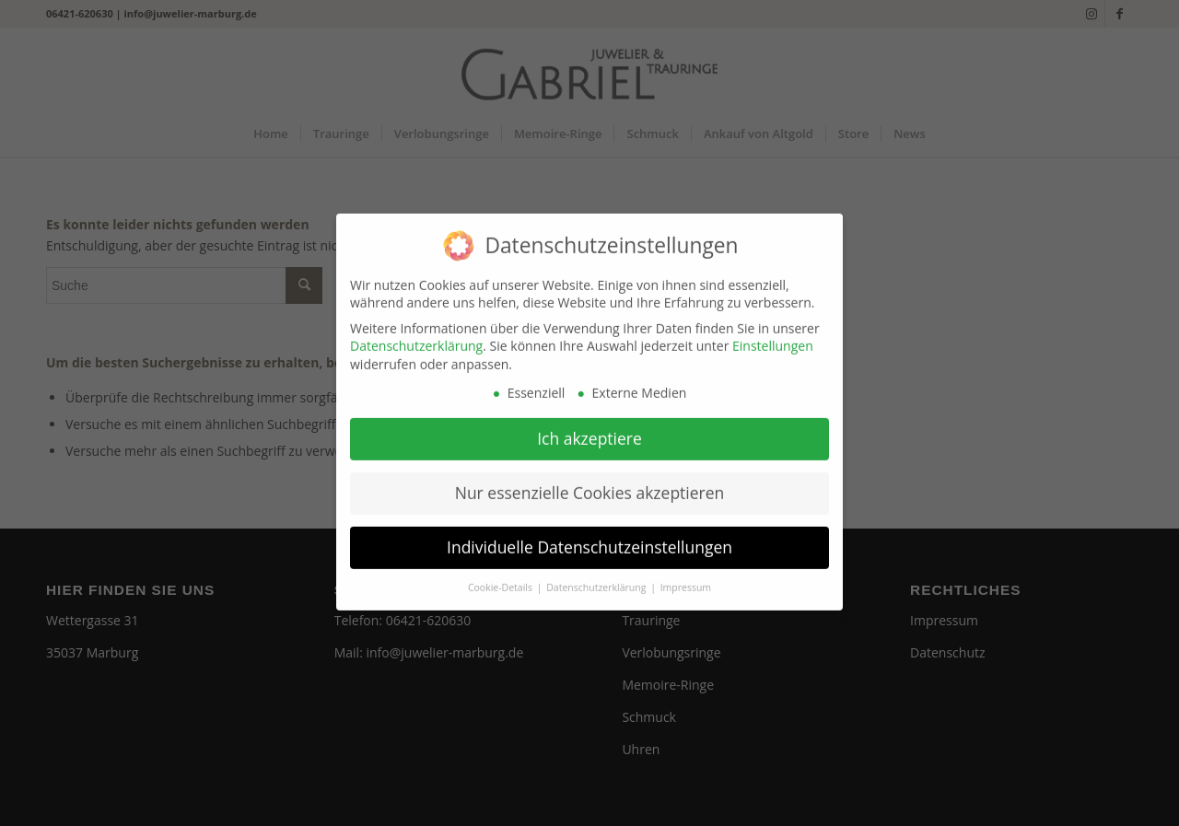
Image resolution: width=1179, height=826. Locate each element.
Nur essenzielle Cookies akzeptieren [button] (590, 484)
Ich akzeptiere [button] (589, 430)
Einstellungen (772, 337)
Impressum (685, 579)
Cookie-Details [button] (501, 579)
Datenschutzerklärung (416, 337)
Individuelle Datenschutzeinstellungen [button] (589, 539)
